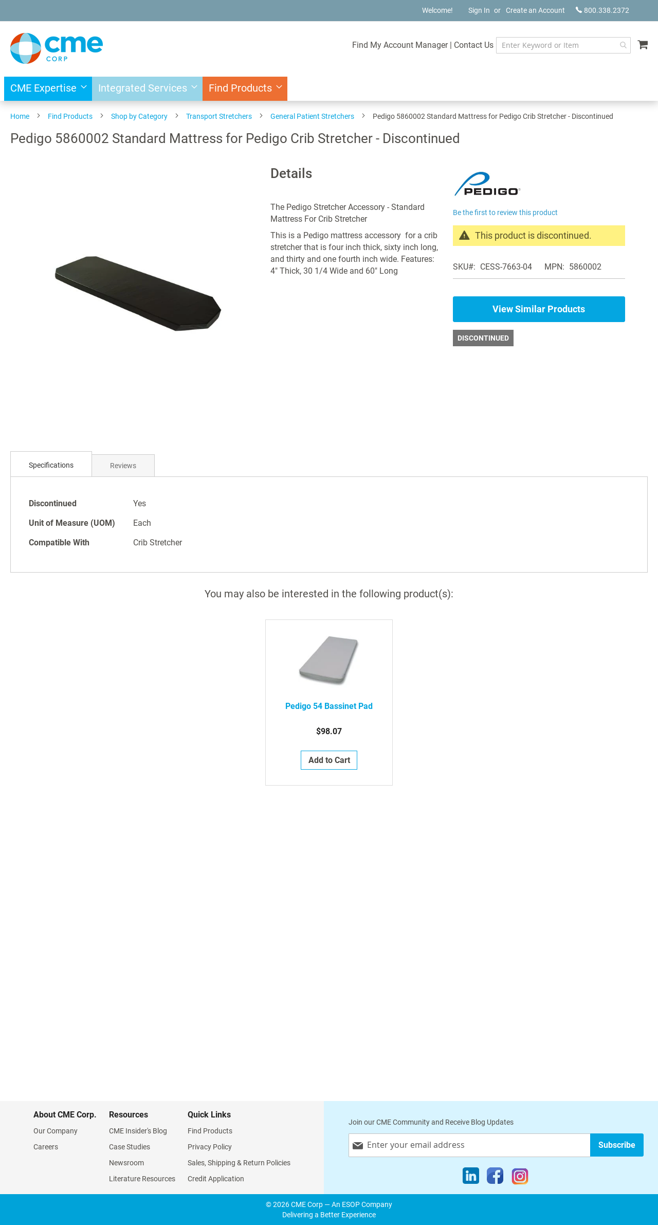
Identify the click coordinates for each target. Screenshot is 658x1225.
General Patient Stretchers (312, 116)
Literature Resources (142, 1179)
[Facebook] (495, 1178)
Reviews (123, 465)
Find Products (70, 116)
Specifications (51, 465)
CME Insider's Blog (138, 1131)
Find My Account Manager (389, 45)
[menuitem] (45, 89)
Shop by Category (139, 116)
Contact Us (463, 45)
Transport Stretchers (219, 116)
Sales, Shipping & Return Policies (239, 1163)
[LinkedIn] (471, 1178)
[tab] (51, 465)
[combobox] (558, 45)
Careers (45, 1147)
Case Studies (129, 1147)
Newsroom (126, 1163)
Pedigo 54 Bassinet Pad (329, 706)
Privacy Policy (210, 1147)
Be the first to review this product (505, 212)
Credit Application (216, 1179)
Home (19, 116)
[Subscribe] (617, 1145)
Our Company (55, 1131)
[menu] (329, 89)
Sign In (479, 10)
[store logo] (56, 48)
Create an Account (535, 10)
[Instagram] (520, 1178)
